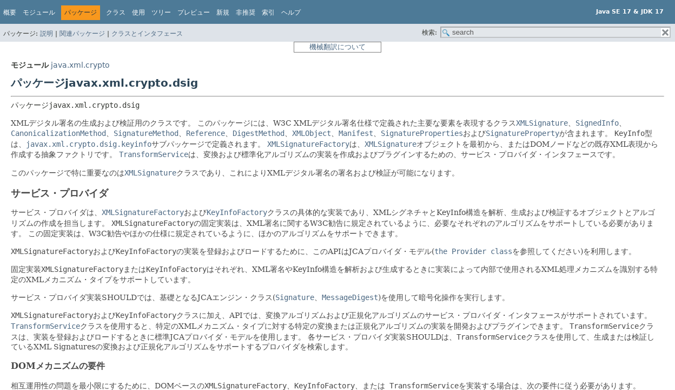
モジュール (39, 12)
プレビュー (193, 12)
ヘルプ (291, 12)
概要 (9, 12)
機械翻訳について (337, 47)
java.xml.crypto (80, 65)
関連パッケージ (82, 33)
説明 (46, 33)
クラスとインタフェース (147, 33)
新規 (222, 12)
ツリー (161, 12)
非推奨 (245, 12)
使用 (138, 12)
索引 (268, 12)
